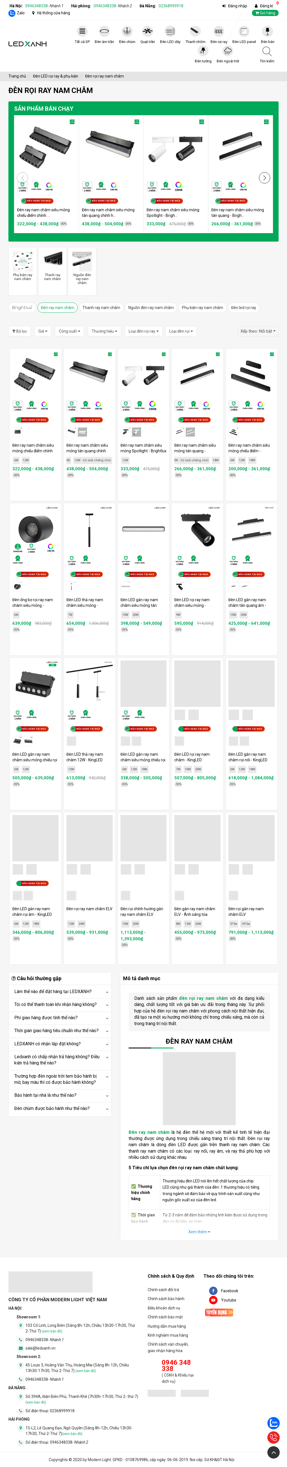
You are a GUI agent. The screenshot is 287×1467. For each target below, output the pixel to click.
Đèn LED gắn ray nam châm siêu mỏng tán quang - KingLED (139, 605)
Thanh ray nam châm (101, 307)
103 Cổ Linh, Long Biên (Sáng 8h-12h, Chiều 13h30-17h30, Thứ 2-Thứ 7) (80, 1328)
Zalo (21, 13)
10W (125, 615)
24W (81, 924)
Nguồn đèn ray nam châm (151, 307)
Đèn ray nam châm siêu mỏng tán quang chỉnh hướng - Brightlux (87, 451)
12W (26, 460)
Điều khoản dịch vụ (164, 1308)
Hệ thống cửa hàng (53, 13)
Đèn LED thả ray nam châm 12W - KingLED (84, 757)
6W (16, 460)
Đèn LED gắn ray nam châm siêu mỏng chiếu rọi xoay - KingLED (34, 760)
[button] (264, 177)
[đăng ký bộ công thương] (162, 1394)
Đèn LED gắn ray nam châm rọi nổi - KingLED (247, 757)
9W (178, 615)
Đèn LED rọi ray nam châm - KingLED (192, 757)
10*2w (245, 924)
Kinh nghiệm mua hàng (168, 1335)
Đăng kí (266, 6)
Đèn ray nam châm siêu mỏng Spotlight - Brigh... (173, 213)
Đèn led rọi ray (243, 307)
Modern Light (99, 1459)
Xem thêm (199, 1232)
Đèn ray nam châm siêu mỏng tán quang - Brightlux (195, 451)
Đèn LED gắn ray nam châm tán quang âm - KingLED (247, 605)
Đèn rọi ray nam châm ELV (89, 909)
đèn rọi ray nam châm (203, 998)
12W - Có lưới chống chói (92, 460)
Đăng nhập (237, 6)
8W (178, 924)
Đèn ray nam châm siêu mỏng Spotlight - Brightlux (143, 448)
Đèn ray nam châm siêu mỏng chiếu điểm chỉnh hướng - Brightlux (33, 451)
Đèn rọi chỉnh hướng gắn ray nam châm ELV (142, 912)
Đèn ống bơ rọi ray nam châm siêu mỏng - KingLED (32, 605)
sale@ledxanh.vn (40, 1348)
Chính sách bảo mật (165, 1317)
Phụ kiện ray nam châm (202, 307)
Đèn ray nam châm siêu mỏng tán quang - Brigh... (237, 213)
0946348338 (44, 6)
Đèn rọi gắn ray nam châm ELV (246, 912)
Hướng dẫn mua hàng (167, 1326)
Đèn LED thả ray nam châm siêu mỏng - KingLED (84, 605)
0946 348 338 (176, 1365)
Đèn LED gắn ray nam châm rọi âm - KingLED (32, 912)
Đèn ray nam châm (57, 307)
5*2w (233, 924)
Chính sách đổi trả (163, 1289)
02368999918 (171, 6)
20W (136, 615)
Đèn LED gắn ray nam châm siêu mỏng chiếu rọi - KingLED (143, 760)
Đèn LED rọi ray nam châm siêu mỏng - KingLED (192, 605)
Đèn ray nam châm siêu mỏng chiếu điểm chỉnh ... (43, 213)
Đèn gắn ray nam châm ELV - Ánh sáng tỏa (194, 912)
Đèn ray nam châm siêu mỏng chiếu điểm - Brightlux (249, 451)
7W (70, 615)
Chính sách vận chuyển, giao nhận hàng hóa (168, 1347)
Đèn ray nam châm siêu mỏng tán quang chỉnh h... (108, 213)
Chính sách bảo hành (166, 1298)
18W (216, 460)
